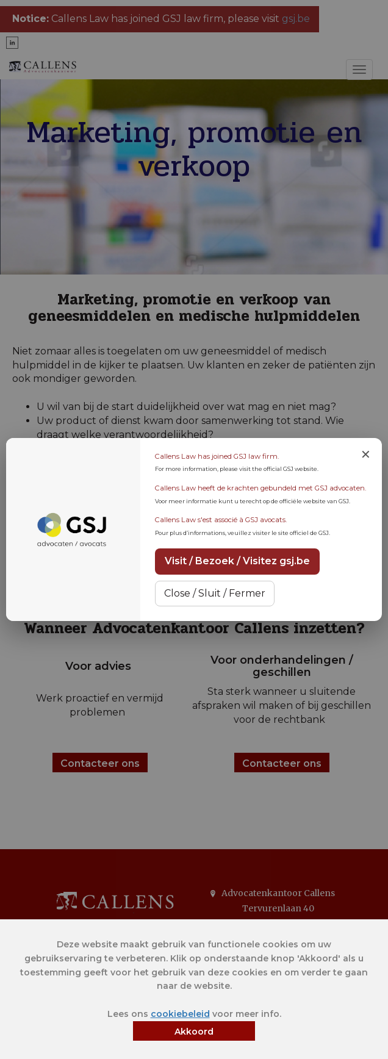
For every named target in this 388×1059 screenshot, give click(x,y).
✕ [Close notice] (366, 454)
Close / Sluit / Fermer (214, 593)
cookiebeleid (180, 1013)
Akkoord (194, 1031)
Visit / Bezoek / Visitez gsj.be (237, 561)
